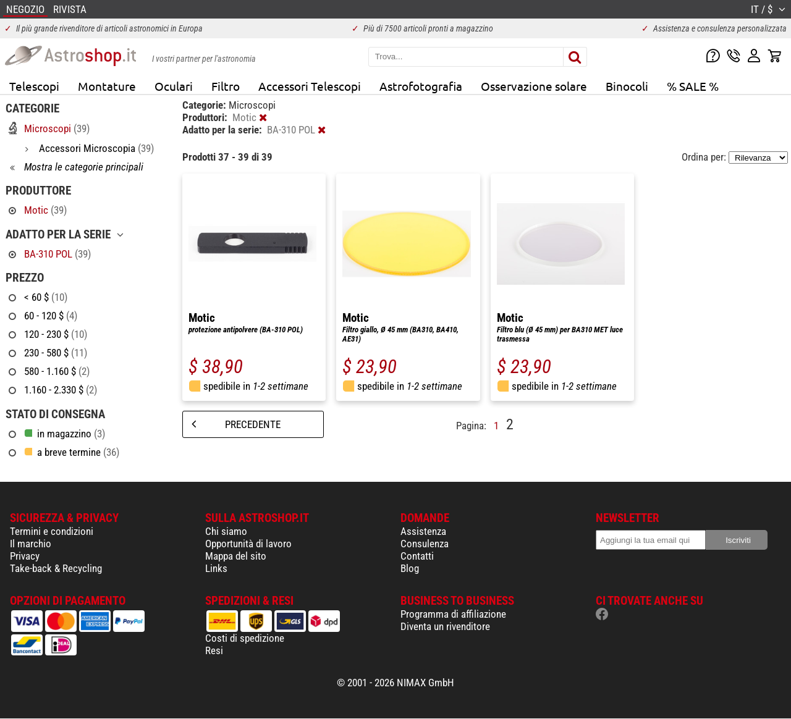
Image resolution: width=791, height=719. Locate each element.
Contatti (417, 556)
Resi (214, 650)
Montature (107, 85)
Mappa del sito (235, 556)
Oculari (173, 85)
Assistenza (423, 531)
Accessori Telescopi (309, 85)
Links (216, 568)
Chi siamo (226, 531)
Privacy (25, 556)
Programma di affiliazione (453, 614)
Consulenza (424, 543)
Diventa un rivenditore (445, 626)
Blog (409, 568)
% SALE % (693, 85)
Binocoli (627, 85)
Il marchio (30, 543)
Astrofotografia (420, 85)
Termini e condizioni (51, 531)
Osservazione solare (534, 85)
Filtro (225, 85)
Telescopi (34, 85)
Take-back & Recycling (56, 568)
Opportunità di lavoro (248, 543)
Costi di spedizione (244, 638)
